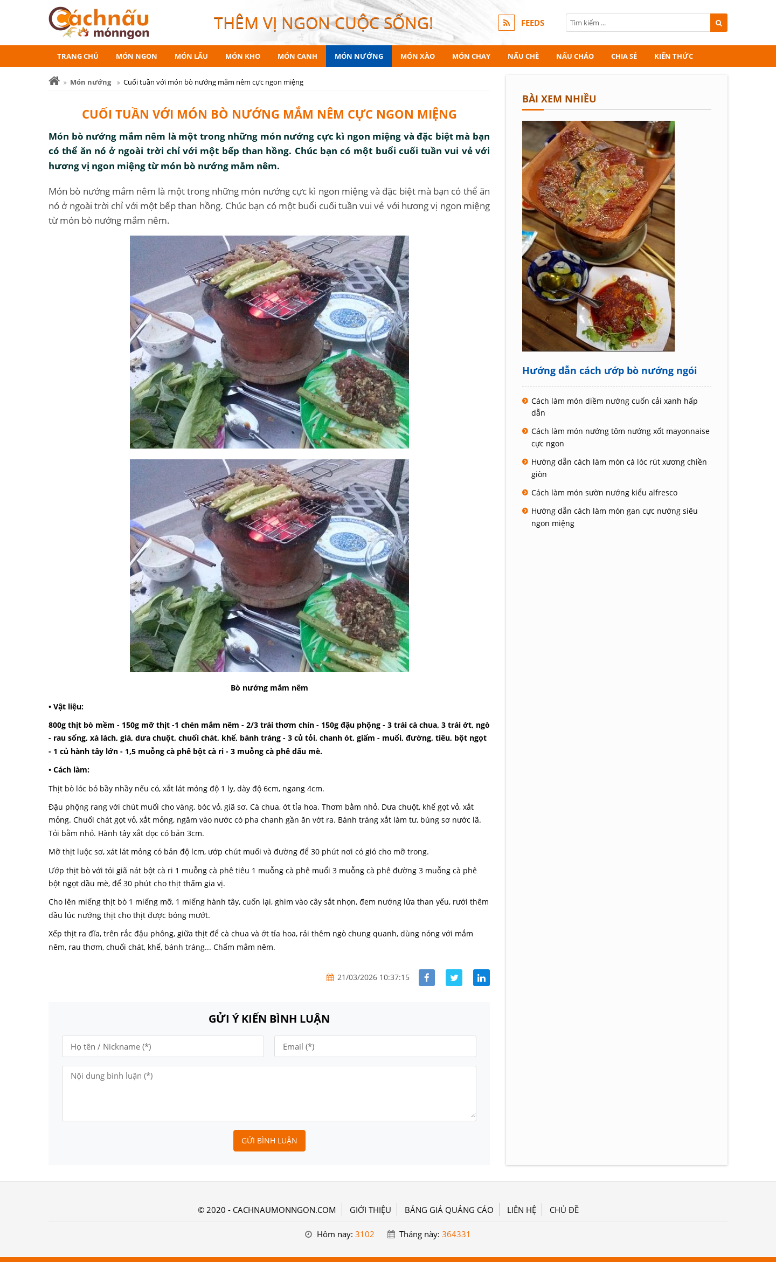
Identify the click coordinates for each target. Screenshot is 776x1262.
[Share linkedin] (481, 977)
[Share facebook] (427, 977)
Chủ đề (564, 1209)
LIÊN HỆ (521, 1209)
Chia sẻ (624, 56)
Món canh (297, 56)
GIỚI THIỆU (370, 1209)
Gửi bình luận (269, 1140)
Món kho (242, 56)
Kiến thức (673, 56)
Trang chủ (78, 56)
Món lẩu (191, 56)
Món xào (417, 56)
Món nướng (359, 56)
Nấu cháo (575, 56)
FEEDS (532, 22)
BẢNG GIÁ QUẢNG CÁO (449, 1209)
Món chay (471, 56)
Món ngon (136, 56)
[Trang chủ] (54, 81)
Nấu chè (523, 56)
